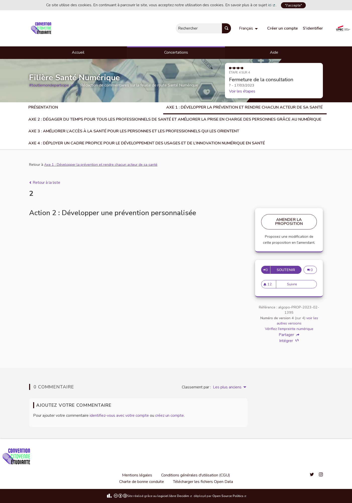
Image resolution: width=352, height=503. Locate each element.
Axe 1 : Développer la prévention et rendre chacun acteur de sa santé (245, 107)
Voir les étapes (242, 91)
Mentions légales (137, 475)
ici (272, 5)
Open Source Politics (229, 496)
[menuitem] (249, 28)
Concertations (176, 52)
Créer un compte (282, 28)
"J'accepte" (293, 5)
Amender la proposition (289, 221)
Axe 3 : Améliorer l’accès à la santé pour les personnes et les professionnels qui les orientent (133, 131)
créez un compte (169, 415)
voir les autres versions (297, 320)
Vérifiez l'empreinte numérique (289, 328)
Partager (289, 335)
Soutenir (287, 269)
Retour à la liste (44, 182)
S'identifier (313, 28)
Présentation (43, 107)
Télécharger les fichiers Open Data (203, 481)
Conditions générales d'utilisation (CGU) (195, 475)
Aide (274, 52)
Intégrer (289, 341)
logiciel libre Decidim (175, 496)
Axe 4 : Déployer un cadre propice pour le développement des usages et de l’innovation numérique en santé (146, 143)
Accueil (78, 52)
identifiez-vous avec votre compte (119, 415)
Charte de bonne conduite (141, 481)
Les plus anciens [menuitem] (227, 387)
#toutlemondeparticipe (51, 85)
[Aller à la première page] (42, 28)
